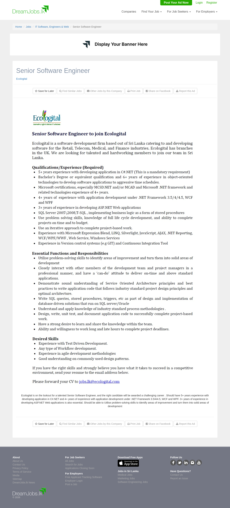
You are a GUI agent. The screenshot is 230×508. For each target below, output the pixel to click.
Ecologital (21, 78)
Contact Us (19, 464)
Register (211, 2)
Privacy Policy (20, 468)
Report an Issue (179, 478)
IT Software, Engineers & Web (52, 26)
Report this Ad (185, 91)
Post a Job (71, 484)
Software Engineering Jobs (133, 482)
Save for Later (44, 91)
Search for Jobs (74, 464)
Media (16, 475)
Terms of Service (22, 471)
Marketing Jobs (126, 478)
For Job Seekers (179, 11)
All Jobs (69, 461)
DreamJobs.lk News (24, 482)
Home (18, 26)
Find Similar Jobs (70, 91)
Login (199, 2)
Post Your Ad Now (176, 2)
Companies (128, 11)
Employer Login (74, 480)
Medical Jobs (125, 474)
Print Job (133, 91)
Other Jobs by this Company (104, 91)
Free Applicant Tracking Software (83, 477)
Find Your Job (151, 11)
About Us (18, 461)
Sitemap (17, 478)
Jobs (28, 26)
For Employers (206, 11)
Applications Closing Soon (80, 468)
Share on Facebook (158, 91)
